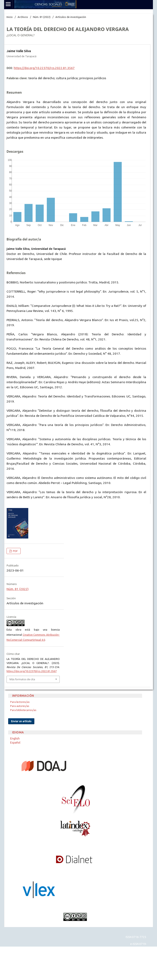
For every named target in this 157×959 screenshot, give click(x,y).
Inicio (10, 16)
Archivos (23, 16)
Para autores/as (19, 705)
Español (15, 742)
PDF (15, 551)
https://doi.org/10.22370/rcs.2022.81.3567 (44, 68)
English (15, 738)
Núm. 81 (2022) (41, 16)
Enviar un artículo (21, 721)
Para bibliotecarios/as (23, 710)
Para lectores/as (20, 701)
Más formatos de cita (22, 679)
